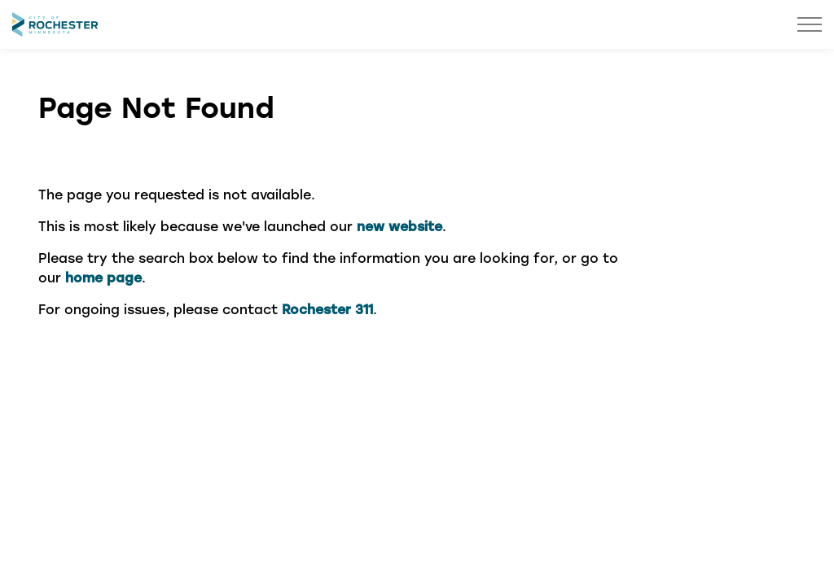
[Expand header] (809, 24)
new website (399, 225)
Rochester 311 (327, 308)
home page (103, 277)
